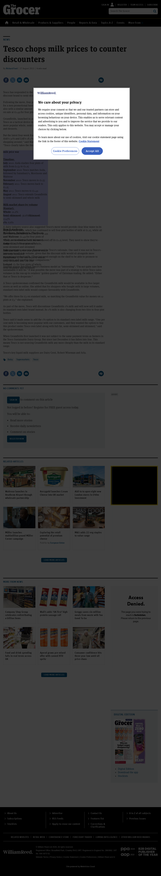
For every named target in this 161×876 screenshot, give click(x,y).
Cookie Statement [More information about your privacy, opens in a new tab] (89, 141)
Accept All (92, 151)
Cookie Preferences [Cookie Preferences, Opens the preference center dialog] (65, 151)
